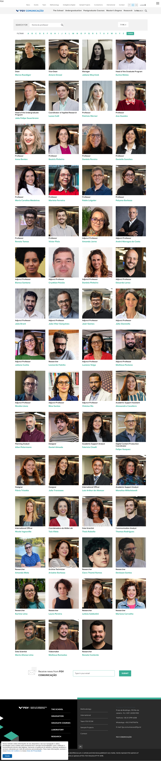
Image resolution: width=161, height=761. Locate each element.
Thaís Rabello (88, 531)
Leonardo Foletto (57, 365)
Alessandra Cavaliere (126, 406)
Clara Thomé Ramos (92, 573)
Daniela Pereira (89, 159)
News (28, 5)
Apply (62, 25)
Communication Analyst (126, 528)
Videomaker (54, 652)
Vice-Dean (53, 71)
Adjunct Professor (90, 238)
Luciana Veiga (89, 365)
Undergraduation (73, 10)
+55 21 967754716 (131, 722)
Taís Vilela (53, 531)
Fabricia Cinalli (89, 447)
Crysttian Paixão (57, 282)
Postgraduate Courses (94, 10)
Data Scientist (88, 528)
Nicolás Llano (21, 406)
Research (128, 10)
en (133, 5)
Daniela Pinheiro (90, 282)
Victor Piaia (54, 241)
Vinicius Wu (87, 406)
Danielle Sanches (124, 159)
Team (44, 5)
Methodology (54, 5)
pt (129, 5)
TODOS (130, 33)
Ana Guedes (122, 116)
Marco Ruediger (23, 75)
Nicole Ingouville (23, 531)
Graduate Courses (60, 723)
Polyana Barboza (124, 200)
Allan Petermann (23, 447)
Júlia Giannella (123, 324)
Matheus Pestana (124, 365)
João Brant (20, 324)
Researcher (53, 361)
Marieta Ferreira (57, 200)
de (137, 5)
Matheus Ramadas (58, 655)
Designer (52, 444)
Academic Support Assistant (128, 403)
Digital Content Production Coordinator (127, 445)
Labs (136, 10)
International (111, 5)
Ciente (7, 756)
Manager (86, 71)
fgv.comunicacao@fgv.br (131, 727)
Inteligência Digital (69, 5)
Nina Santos (54, 406)
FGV (2, 1)
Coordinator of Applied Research (63, 113)
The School (58, 10)
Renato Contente (90, 655)
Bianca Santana (22, 282)
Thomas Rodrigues (125, 531)
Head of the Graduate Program (129, 71)
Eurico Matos (122, 75)
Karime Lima (21, 614)
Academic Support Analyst (93, 444)
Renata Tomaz (22, 241)
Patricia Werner (90, 116)
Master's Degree (114, 10)
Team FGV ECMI (86, 721)
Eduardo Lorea (123, 282)
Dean (17, 71)
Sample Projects (84, 5)
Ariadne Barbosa (57, 573)
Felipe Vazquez (123, 449)
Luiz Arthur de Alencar (93, 490)
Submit (125, 673)
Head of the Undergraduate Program (27, 114)
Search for (21, 25)
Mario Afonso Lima (24, 655)
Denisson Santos (124, 573)
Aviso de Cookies (13, 751)
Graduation (57, 716)
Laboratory (57, 730)
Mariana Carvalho (124, 614)
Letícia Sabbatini (90, 614)
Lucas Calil (54, 116)
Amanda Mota (22, 573)
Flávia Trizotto (22, 490)
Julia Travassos (56, 490)
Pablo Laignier (89, 200)
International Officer (91, 487)
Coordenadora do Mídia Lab (61, 528)
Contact (122, 5)
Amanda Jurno (89, 241)
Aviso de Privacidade (34, 751)
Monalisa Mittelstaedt (126, 490)
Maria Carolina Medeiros (27, 200)
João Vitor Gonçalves (59, 324)
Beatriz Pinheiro (56, 159)
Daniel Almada (56, 447)
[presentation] (80, 685)
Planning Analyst (22, 444)
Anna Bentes (21, 159)
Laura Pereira (55, 614)
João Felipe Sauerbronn (27, 118)
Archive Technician (57, 569)
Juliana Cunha (22, 365)
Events (36, 5)
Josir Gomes (88, 324)
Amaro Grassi (55, 75)
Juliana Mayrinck (90, 75)
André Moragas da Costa (128, 241)
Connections (98, 5)
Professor (86, 113)
